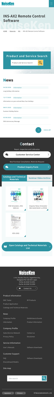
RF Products (31, 300)
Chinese (20, 393)
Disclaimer (31, 336)
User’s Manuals (8, 347)
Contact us (31, 333)
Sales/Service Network (11, 333)
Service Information (11, 343)
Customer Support (11, 353)
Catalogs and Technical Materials (14, 178)
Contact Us (27, 288)
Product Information (12, 295)
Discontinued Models (11, 362)
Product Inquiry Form (28, 167)
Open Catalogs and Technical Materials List (28, 246)
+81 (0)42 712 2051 (29, 282)
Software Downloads (34, 358)
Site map (7, 368)
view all (47, 130)
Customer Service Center (28, 154)
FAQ (4, 358)
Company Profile (9, 318)
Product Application (10, 304)
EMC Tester (7, 300)
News (5, 314)
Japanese (7, 393)
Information (7, 322)
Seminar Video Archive (40, 178)
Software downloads (34, 347)
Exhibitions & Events (34, 318)
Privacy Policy (8, 336)
